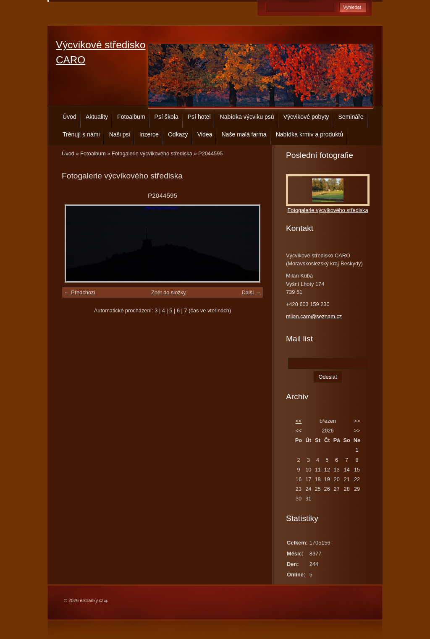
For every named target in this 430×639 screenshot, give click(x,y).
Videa (204, 134)
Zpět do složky (168, 292)
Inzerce (149, 134)
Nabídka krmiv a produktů (309, 134)
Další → (251, 292)
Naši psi (119, 134)
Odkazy (178, 134)
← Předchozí (79, 292)
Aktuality (97, 116)
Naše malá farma (243, 134)
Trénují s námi (81, 134)
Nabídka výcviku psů (247, 116)
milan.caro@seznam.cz (314, 316)
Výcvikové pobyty (306, 116)
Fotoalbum (131, 116)
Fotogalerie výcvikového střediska (152, 153)
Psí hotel (199, 116)
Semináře (350, 116)
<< (298, 421)
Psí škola (166, 116)
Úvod (69, 116)
